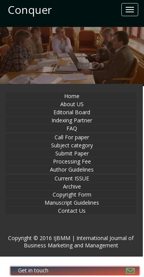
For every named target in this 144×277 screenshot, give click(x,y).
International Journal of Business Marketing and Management (79, 241)
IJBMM (61, 238)
